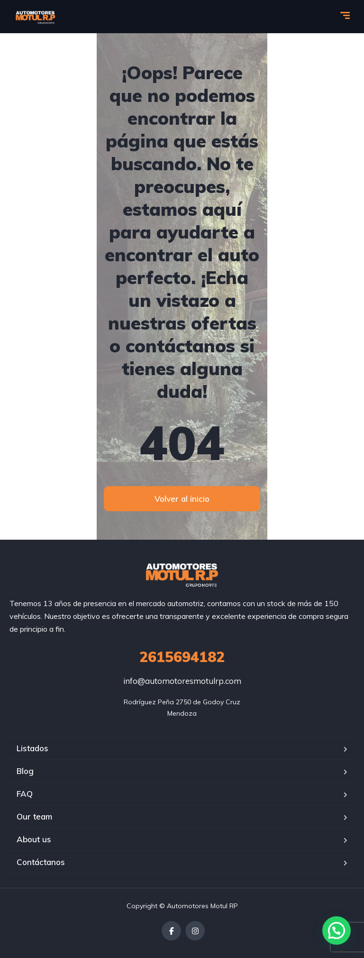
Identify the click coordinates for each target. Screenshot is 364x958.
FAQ (25, 794)
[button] (336, 930)
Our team (34, 816)
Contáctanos (41, 862)
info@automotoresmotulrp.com (182, 681)
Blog (25, 771)
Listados (32, 748)
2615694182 (182, 657)
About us (34, 839)
